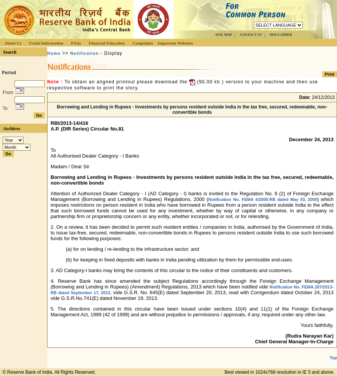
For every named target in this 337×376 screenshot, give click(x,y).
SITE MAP (223, 35)
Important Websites (175, 43)
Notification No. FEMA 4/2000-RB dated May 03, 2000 (262, 199)
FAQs (76, 43)
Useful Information (46, 43)
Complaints (142, 43)
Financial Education (107, 43)
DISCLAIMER (281, 35)
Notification (84, 53)
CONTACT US (251, 35)
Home (53, 53)
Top (333, 357)
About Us (13, 43)
